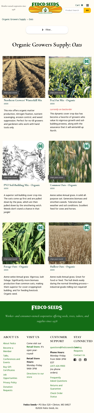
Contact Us (79, 355)
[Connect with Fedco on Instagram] (80, 359)
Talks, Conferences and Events (11, 359)
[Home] (45, 7)
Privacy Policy (10, 382)
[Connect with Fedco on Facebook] (75, 359)
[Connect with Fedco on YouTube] (85, 359)
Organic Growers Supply (14, 19)
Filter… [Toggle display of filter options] (47, 29)
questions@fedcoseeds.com (64, 347)
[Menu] (87, 5)
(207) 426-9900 (57, 365)
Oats (31, 19)
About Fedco (9, 343)
